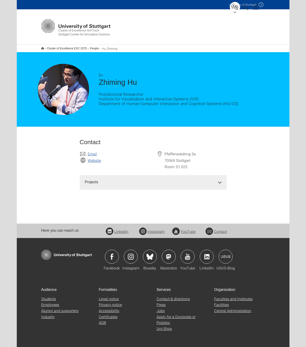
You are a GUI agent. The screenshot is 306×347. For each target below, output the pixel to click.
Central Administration (232, 307)
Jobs (161, 307)
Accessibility (109, 307)
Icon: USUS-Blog (226, 254)
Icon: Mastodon (169, 254)
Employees (50, 301)
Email (92, 150)
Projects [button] (91, 179)
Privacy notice (110, 301)
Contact (216, 228)
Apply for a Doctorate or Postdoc (176, 316)
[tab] (153, 179)
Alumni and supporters (60, 307)
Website (94, 157)
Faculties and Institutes (233, 295)
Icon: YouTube (188, 254)
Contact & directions (173, 295)
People (91, 46)
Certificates (108, 313)
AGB (102, 319)
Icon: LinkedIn (207, 254)
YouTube (184, 228)
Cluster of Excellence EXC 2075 (64, 46)
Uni (242, 4)
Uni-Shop (164, 325)
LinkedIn (117, 228)
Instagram (152, 228)
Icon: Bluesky (150, 254)
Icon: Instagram (131, 254)
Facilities (221, 301)
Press (161, 301)
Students (48, 295)
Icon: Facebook (112, 254)
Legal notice (109, 295)
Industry (48, 313)
